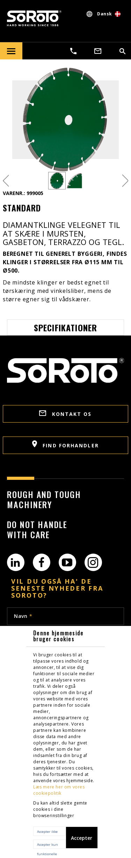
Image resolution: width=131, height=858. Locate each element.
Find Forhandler (65, 444)
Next (125, 181)
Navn (23, 616)
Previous (6, 181)
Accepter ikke (47, 831)
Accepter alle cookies (81, 842)
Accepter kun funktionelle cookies (47, 845)
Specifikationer (65, 327)
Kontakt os (65, 413)
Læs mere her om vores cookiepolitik (59, 790)
